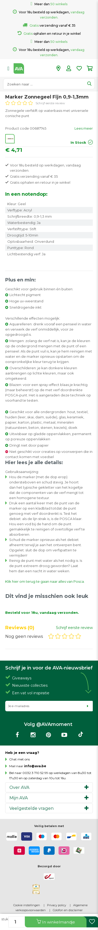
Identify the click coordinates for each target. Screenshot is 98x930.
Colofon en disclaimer (68, 910)
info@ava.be (35, 766)
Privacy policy (56, 905)
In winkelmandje (55, 922)
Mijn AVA (18, 797)
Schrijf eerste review (50, 103)
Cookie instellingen (26, 905)
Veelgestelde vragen (31, 808)
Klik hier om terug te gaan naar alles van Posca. (45, 581)
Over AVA (19, 787)
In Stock (78, 142)
